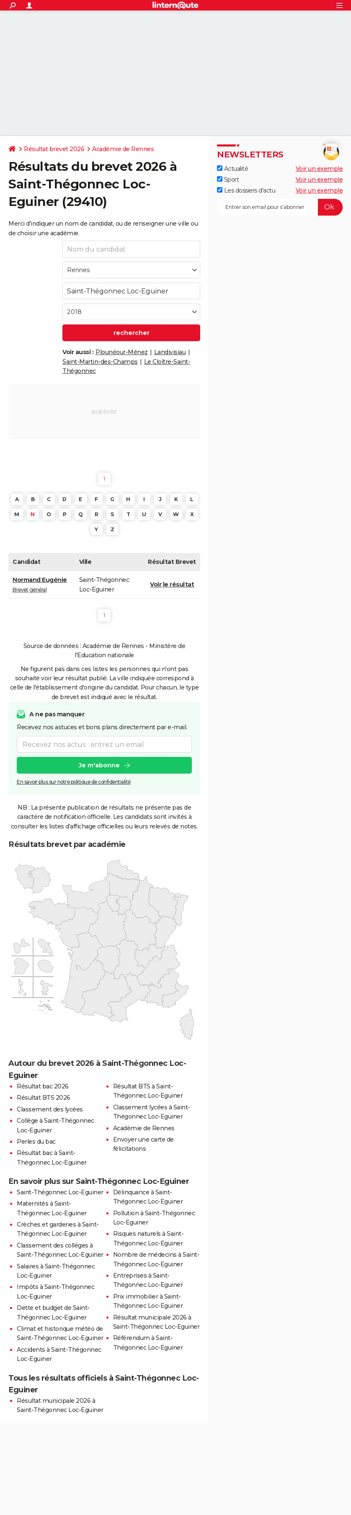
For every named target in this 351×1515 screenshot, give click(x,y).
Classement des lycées (50, 1109)
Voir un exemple (319, 168)
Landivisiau (170, 352)
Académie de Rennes (123, 149)
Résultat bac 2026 (43, 1086)
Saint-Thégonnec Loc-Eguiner (60, 1192)
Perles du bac (36, 1141)
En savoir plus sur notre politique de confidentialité (74, 782)
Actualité (232, 168)
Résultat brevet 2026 (54, 149)
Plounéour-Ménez (121, 352)
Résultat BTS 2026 (43, 1097)
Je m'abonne (99, 765)
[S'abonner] (280, 207)
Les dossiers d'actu (246, 190)
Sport (228, 179)
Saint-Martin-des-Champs (100, 361)
